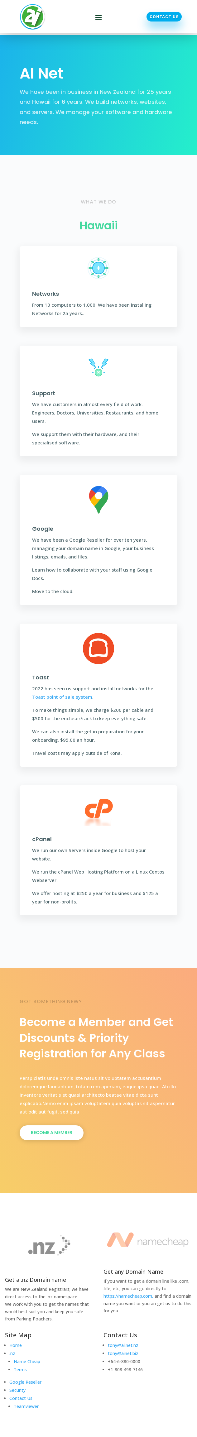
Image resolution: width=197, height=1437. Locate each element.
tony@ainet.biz (123, 1353)
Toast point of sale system (62, 697)
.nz (12, 1353)
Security (17, 1390)
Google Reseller (25, 1382)
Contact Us (164, 16)
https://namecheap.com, (128, 1296)
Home (15, 1345)
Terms (20, 1369)
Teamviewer (26, 1406)
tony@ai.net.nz (123, 1345)
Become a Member (51, 1132)
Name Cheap (27, 1361)
